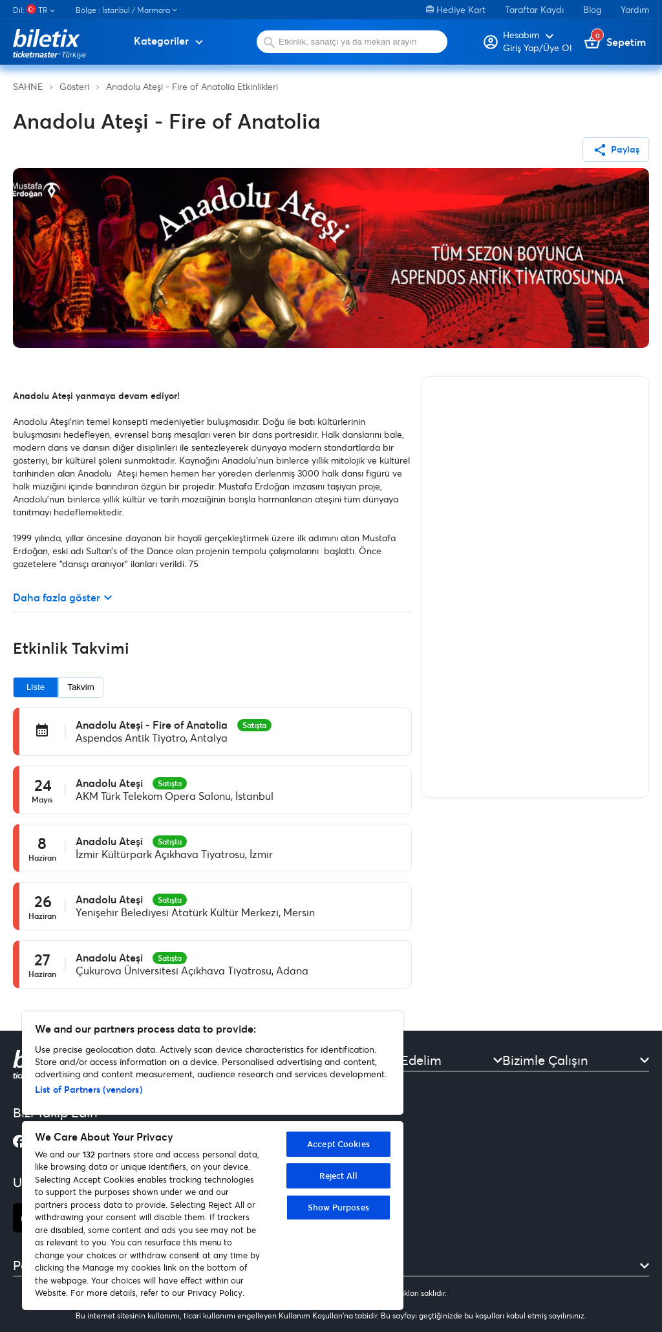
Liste (36, 687)
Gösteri (74, 86)
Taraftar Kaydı (534, 9)
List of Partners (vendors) (88, 1089)
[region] (213, 1160)
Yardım (635, 9)
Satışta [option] (254, 725)
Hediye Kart (456, 9)
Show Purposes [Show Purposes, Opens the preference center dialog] (338, 1207)
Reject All (338, 1175)
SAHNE (28, 86)
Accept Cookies (338, 1144)
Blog (592, 9)
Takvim (80, 687)
